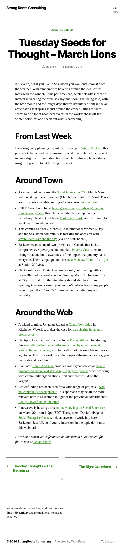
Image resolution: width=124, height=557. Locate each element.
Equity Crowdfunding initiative (39, 407)
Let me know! (42, 447)
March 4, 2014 (73, 67)
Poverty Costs (81, 255)
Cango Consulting (81, 330)
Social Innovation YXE (73, 193)
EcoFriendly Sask (72, 223)
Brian (53, 67)
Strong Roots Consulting (27, 8)
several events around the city (38, 244)
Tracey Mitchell (80, 346)
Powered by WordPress (71, 548)
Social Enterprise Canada (35, 423)
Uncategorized (62, 30)
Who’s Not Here (92, 148)
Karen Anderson (43, 371)
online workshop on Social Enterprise (81, 413)
